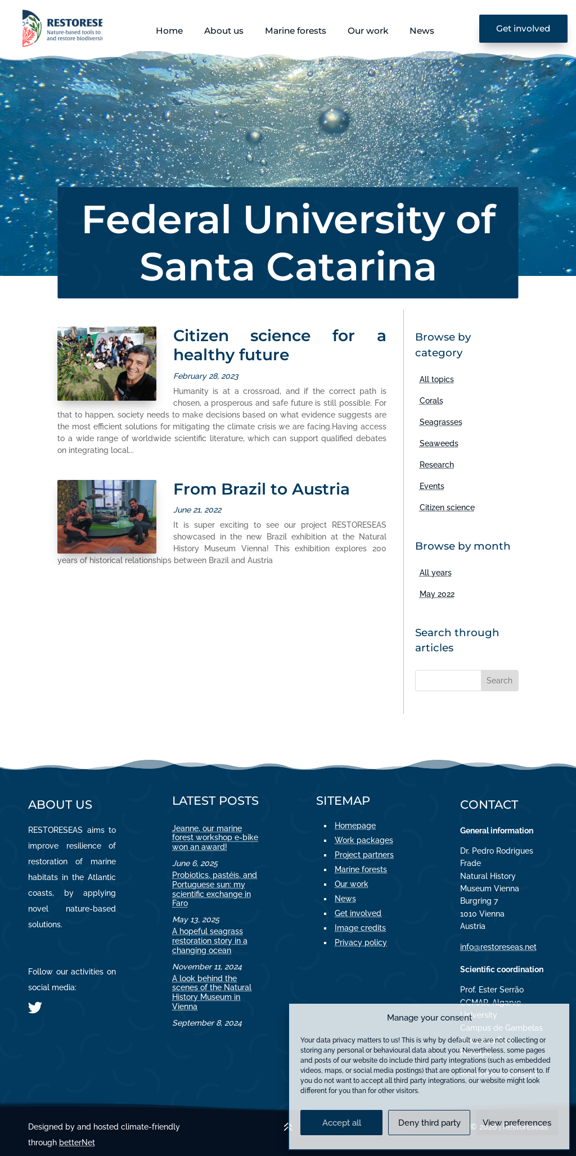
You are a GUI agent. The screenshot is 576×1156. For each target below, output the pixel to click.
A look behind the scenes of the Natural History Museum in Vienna (211, 992)
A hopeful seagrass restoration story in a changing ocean (210, 941)
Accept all (341, 1123)
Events (432, 486)
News (422, 30)
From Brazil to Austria (261, 488)
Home (169, 30)
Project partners (364, 854)
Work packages (364, 840)
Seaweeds (439, 443)
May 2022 (437, 594)
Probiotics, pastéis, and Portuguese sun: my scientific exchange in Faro (214, 889)
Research (437, 464)
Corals (431, 400)
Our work (368, 30)
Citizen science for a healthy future (279, 345)
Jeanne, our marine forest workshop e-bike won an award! (215, 838)
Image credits (360, 927)
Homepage (355, 825)
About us (224, 30)
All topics (437, 379)
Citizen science (447, 507)
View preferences (517, 1123)
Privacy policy (361, 942)
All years (436, 572)
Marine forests (295, 30)
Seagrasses (441, 422)
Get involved (523, 28)
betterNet (77, 1142)
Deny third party (429, 1123)
